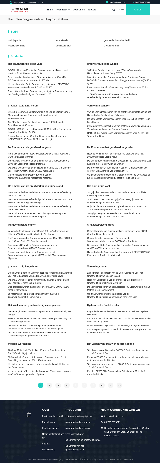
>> (119, 385)
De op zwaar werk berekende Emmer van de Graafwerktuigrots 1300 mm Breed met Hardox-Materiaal (38, 162)
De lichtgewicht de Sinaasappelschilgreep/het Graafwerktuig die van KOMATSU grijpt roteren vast (118, 246)
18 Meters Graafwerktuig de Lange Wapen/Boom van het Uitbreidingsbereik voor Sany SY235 (114, 72)
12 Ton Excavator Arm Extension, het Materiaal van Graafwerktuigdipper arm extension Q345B (112, 96)
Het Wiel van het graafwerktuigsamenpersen (34, 305)
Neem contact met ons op (53, 436)
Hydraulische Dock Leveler (103, 305)
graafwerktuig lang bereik (23, 105)
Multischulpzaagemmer (22, 224)
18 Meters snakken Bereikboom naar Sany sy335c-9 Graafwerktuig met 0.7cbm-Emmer (33, 295)
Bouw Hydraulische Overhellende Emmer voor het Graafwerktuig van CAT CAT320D (39, 194)
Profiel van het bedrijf (52, 416)
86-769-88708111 (141, 2)
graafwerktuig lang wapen (102, 64)
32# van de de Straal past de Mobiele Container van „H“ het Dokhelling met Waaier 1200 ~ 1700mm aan (37, 359)
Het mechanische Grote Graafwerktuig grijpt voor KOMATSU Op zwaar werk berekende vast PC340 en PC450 (39, 86)
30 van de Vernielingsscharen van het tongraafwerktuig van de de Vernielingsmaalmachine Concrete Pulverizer (119, 127)
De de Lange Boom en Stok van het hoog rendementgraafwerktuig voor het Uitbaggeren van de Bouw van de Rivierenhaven (40, 274)
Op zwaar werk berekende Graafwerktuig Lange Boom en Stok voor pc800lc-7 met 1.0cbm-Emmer (38, 281)
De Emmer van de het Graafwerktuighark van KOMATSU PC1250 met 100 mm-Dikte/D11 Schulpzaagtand (40, 239)
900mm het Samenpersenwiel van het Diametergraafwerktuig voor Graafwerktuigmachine (40, 320)
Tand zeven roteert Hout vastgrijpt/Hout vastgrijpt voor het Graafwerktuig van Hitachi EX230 (115, 201)
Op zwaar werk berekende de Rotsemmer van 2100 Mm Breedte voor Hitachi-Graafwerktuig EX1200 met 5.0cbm (39, 169)
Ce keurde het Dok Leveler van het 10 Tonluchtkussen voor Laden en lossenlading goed (119, 320)
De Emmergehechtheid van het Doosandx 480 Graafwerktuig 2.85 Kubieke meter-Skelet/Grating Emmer (119, 162)
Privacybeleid (48, 449)
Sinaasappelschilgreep (100, 224)
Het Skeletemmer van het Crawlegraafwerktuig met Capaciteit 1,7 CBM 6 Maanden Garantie (39, 155)
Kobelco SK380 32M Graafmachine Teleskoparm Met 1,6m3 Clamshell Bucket (116, 373)
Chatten (138, 9)
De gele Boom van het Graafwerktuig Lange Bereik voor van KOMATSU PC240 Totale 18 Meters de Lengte (37, 137)
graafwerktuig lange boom (23, 266)
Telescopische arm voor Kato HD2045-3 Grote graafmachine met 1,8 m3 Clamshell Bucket (118, 366)
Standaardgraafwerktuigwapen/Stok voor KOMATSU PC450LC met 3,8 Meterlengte (38, 288)
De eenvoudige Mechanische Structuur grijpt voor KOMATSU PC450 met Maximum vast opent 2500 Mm (37, 79)
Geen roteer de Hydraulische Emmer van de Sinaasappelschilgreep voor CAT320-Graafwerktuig (112, 239)
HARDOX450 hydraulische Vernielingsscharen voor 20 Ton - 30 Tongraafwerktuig (118, 134)
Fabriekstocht (48, 422)
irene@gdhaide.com (115, 2)
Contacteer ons (111, 45)
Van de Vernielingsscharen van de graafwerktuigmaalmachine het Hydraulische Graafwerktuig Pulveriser (119, 113)
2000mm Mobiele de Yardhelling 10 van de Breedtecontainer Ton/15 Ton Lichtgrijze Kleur (37, 351)
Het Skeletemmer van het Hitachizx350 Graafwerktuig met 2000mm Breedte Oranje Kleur (115, 155)
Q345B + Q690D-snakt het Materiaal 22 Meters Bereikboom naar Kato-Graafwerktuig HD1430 (39, 130)
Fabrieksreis (62, 40)
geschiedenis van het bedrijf (117, 40)
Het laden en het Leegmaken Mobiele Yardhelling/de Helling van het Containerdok (39, 366)
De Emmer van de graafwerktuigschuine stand (35, 186)
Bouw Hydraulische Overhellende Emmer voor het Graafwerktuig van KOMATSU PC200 (39, 208)
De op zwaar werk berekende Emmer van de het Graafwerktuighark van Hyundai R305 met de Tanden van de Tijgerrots (37, 255)
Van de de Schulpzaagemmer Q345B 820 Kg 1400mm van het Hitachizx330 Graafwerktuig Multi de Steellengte (38, 232)
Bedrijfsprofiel (14, 40)
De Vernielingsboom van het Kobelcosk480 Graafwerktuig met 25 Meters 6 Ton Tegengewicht (118, 288)
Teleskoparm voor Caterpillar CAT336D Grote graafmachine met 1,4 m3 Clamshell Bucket (118, 351)
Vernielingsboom (97, 266)
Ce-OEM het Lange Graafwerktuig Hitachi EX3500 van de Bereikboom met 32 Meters (36, 123)
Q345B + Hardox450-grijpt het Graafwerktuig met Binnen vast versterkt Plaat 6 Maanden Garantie (38, 72)
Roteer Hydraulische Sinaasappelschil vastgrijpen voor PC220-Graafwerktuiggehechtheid (117, 232)
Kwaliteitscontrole (16, 45)
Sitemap (46, 443)
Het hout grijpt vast (98, 186)
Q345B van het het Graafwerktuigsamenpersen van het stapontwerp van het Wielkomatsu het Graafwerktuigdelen (36, 327)
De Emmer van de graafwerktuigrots (29, 147)
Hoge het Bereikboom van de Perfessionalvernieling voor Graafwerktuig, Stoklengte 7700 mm (114, 281)
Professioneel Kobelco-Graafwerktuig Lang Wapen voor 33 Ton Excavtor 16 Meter (117, 89)
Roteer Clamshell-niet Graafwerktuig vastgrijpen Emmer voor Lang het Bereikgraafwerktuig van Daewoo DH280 (40, 93)
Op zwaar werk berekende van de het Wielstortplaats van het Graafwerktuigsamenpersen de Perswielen (37, 334)
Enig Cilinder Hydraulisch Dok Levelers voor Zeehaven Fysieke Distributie (117, 313)
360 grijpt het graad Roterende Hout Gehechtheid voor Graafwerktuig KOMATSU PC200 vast (113, 215)
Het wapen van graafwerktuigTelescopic (111, 343)
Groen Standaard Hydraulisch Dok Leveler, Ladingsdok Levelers (118, 325)
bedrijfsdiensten (63, 45)
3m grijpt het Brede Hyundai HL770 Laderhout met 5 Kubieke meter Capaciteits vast (116, 194)
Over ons (79, 9)
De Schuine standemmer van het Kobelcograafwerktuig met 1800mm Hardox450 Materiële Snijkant (37, 215)
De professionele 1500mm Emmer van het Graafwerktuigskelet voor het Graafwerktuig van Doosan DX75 (117, 169)
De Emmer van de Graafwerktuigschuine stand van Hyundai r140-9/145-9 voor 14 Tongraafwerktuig (40, 201)
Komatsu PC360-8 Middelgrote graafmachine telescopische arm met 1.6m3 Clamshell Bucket (118, 359)
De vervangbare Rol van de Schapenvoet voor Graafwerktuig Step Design (40, 313)
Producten (62, 9)
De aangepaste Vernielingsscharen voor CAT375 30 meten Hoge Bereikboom (118, 120)
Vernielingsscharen (98, 105)
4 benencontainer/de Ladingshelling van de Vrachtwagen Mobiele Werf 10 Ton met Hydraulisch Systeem (39, 373)
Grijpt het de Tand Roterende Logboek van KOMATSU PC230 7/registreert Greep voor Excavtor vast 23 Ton (117, 208)
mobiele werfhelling (19, 343)
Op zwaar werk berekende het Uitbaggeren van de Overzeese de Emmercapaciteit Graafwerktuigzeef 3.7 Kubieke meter (118, 176)
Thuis (50, 9)
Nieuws (92, 9)
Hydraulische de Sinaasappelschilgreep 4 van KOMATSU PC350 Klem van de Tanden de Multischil (118, 253)
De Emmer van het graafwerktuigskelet (110, 147)
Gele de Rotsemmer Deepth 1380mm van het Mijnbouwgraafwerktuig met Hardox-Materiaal (30, 176)
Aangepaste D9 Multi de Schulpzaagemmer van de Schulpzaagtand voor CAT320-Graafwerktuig (32, 246)
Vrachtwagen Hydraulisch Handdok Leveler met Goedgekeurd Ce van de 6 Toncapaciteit (119, 331)
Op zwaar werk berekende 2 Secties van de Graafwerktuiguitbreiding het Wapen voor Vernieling (112, 295)
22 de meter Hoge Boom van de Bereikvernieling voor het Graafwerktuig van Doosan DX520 (115, 274)
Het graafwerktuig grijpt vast (25, 64)
